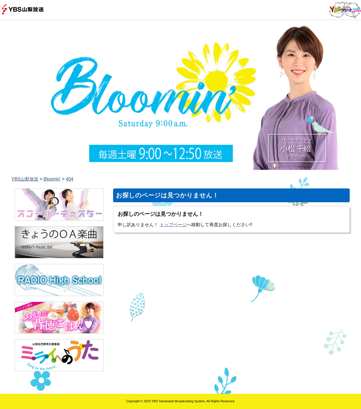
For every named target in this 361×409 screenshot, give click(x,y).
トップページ (173, 224)
